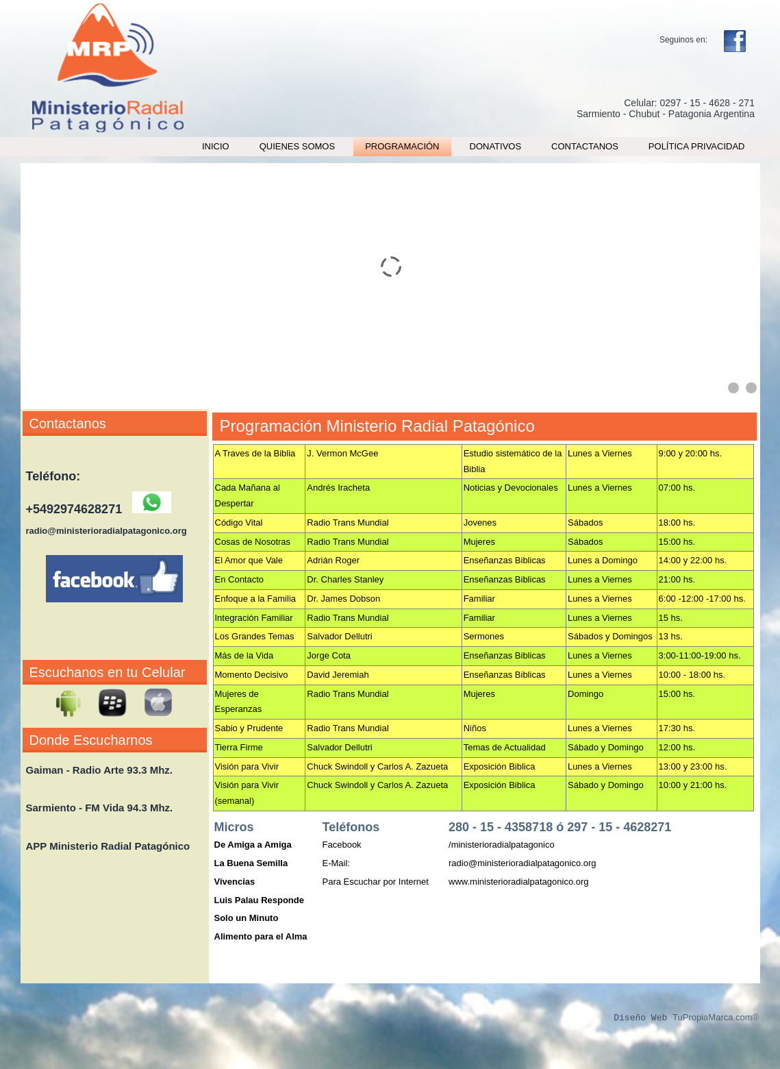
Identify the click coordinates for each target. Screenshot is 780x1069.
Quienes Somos (298, 146)
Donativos (496, 146)
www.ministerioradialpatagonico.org (519, 881)
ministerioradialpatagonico (503, 844)
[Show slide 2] (751, 387)
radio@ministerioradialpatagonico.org (522, 863)
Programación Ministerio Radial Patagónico (377, 426)
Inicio (215, 146)
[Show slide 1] (733, 387)
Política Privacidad (697, 146)
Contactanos (584, 146)
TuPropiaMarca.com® (715, 1018)
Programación (402, 146)
